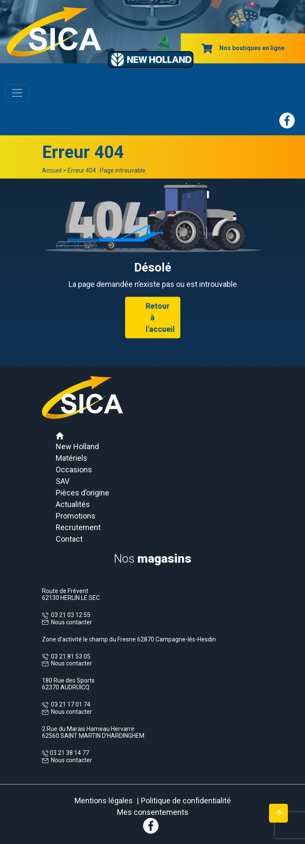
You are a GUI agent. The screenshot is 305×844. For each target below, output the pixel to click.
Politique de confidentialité (186, 800)
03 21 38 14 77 (68, 752)
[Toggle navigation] (17, 92)
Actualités (73, 504)
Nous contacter (71, 622)
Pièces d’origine (82, 492)
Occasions (74, 469)
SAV (62, 481)
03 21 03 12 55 (69, 614)
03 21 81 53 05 (69, 656)
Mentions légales (104, 800)
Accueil (52, 170)
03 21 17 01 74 (69, 704)
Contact (69, 538)
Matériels (71, 457)
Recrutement (78, 527)
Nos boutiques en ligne (242, 48)
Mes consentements (152, 812)
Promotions (76, 515)
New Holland (77, 446)
